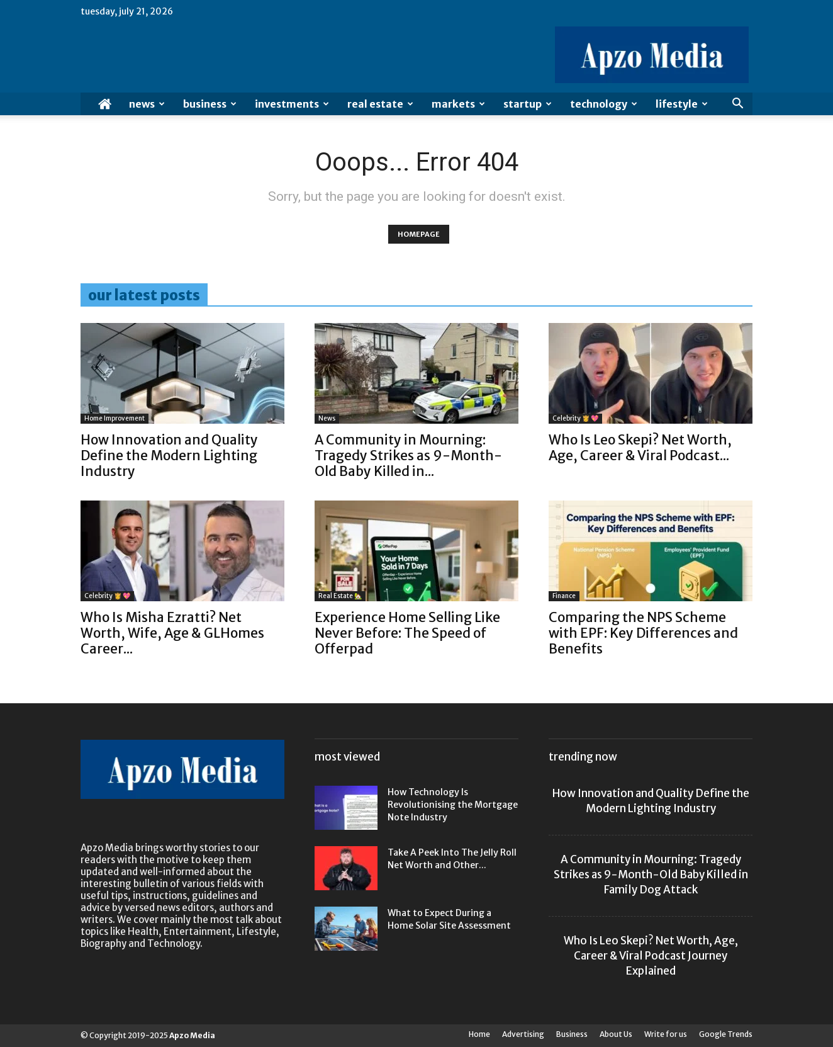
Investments (292, 104)
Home (479, 1034)
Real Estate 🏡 (340, 596)
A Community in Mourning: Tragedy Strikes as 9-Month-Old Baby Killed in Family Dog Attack (651, 874)
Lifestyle (682, 104)
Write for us (665, 1034)
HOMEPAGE (419, 234)
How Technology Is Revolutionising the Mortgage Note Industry (453, 804)
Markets (458, 104)
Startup (527, 104)
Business (210, 104)
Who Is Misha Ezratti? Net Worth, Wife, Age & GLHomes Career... (172, 633)
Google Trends (725, 1034)
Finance (564, 596)
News (147, 104)
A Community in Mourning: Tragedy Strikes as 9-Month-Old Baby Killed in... (408, 455)
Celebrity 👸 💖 (575, 418)
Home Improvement (114, 418)
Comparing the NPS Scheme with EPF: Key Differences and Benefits (643, 633)
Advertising (523, 1034)
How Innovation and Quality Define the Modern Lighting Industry (169, 455)
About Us (616, 1034)
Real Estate (380, 104)
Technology (603, 104)
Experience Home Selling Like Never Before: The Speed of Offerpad (407, 633)
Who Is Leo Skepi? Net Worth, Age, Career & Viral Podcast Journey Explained (651, 956)
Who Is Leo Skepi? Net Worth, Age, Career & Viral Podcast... (640, 447)
